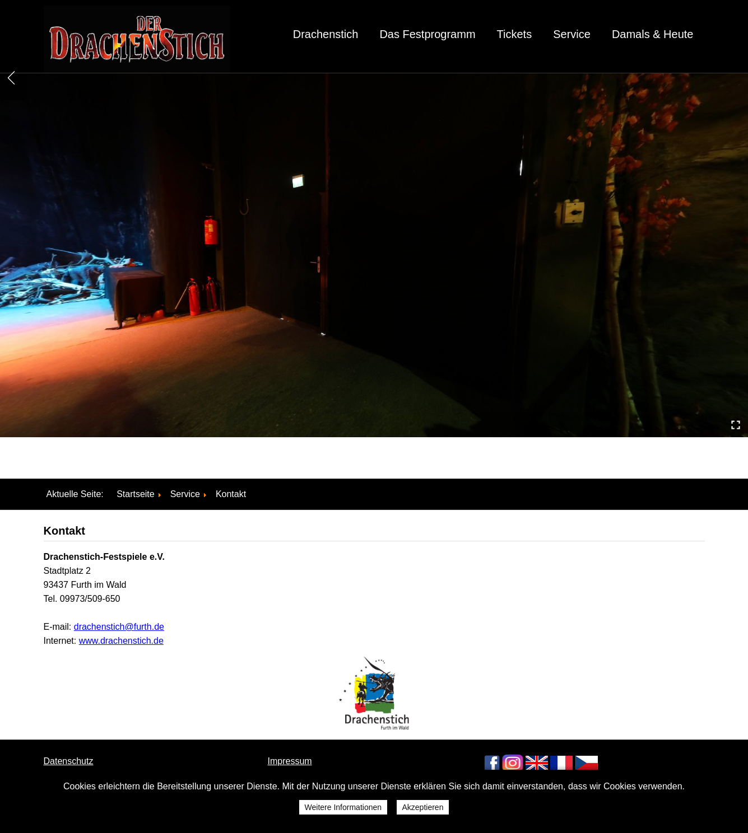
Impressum (290, 761)
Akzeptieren (423, 807)
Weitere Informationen (343, 807)
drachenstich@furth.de (119, 626)
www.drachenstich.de (121, 640)
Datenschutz (69, 761)
